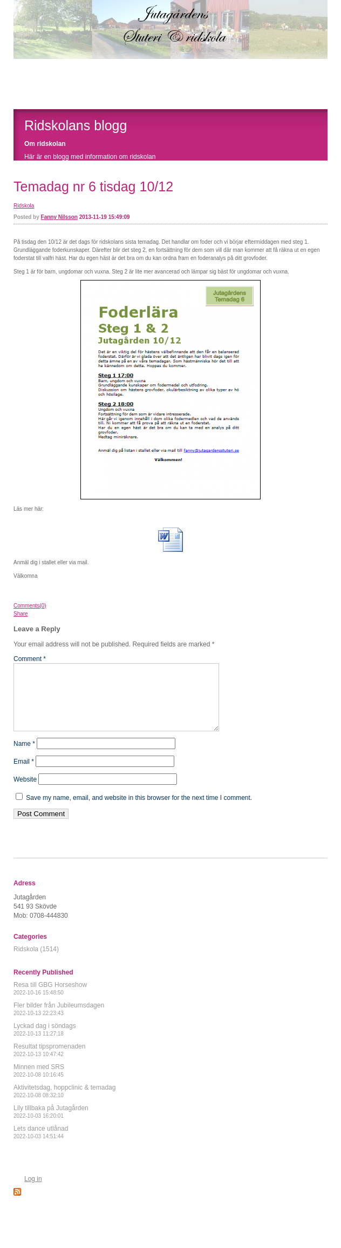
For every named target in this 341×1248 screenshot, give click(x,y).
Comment (29, 659)
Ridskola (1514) (36, 962)
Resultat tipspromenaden (49, 1063)
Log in (33, 1192)
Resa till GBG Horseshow (50, 1001)
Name (24, 756)
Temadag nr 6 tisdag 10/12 (93, 186)
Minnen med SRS (38, 1083)
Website (25, 792)
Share (20, 614)
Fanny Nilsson (59, 217)
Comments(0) (29, 606)
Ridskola (23, 206)
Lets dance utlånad (40, 1145)
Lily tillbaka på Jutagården (50, 1124)
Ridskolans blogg (75, 125)
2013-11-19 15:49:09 (104, 217)
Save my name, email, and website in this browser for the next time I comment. (139, 811)
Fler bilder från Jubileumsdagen (58, 1022)
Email (23, 774)
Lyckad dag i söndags (44, 1042)
